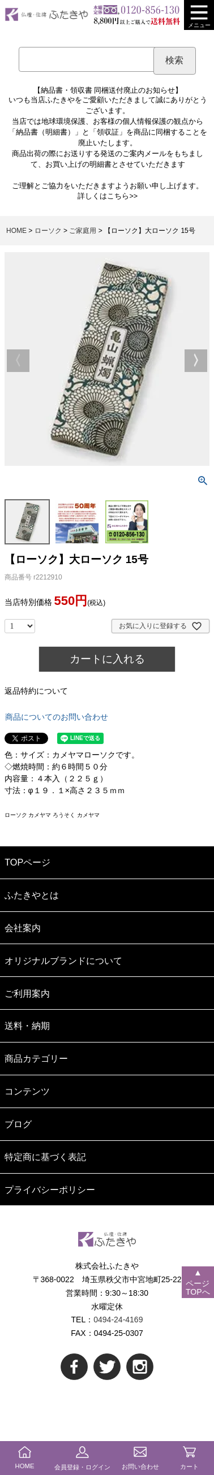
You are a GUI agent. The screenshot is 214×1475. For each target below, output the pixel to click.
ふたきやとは (32, 895)
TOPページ (27, 862)
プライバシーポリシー (50, 1189)
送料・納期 (27, 1025)
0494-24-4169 (118, 1319)
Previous (18, 360)
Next (196, 360)
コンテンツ (27, 1091)
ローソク (48, 231)
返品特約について (36, 690)
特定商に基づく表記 (45, 1157)
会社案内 (23, 928)
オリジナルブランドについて (63, 960)
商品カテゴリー (36, 1058)
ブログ (18, 1124)
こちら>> (122, 196)
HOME (16, 231)
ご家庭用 (82, 231)
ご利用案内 (27, 993)
